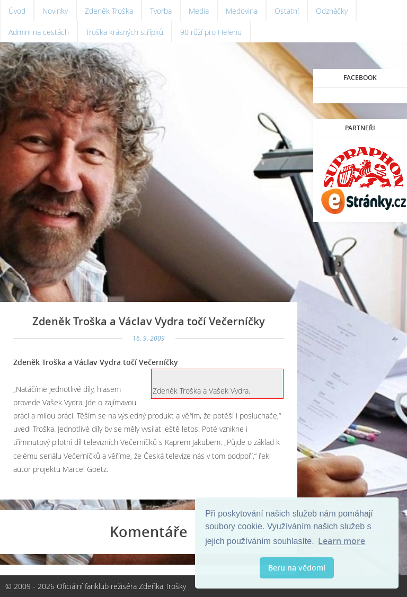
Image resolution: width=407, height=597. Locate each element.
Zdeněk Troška (109, 11)
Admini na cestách (38, 32)
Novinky (55, 11)
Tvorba (161, 11)
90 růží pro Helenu (211, 32)
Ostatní (287, 11)
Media (199, 11)
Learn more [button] (341, 541)
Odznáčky (332, 11)
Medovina (242, 11)
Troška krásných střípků (124, 32)
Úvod (16, 11)
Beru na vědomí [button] (296, 568)
